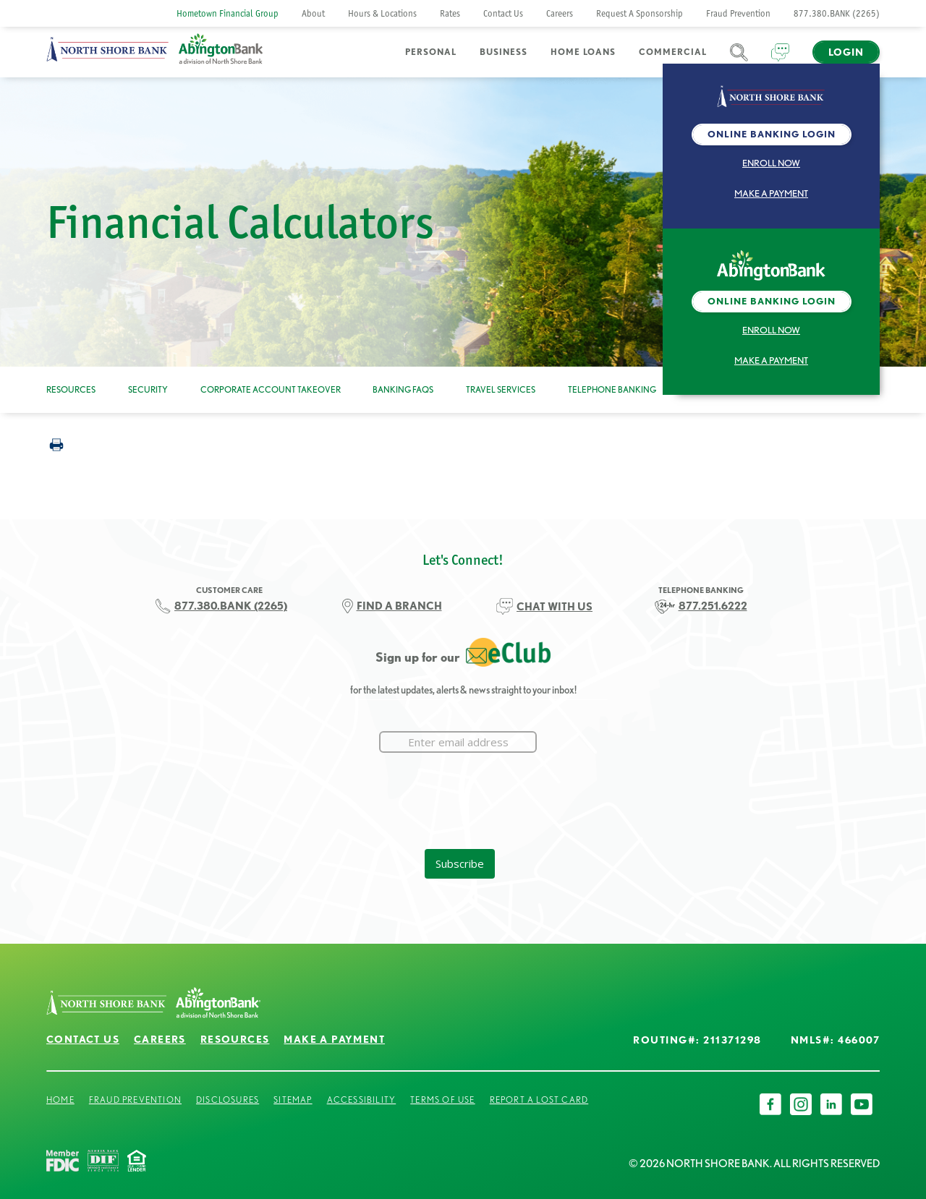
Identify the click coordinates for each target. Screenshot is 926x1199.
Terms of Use (442, 1099)
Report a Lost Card (539, 1099)
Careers (559, 13)
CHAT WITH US (554, 606)
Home (60, 1099)
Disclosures (227, 1099)
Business (503, 51)
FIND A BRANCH (399, 606)
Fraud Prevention (738, 13)
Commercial (673, 51)
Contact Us (503, 13)
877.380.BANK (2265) (837, 13)
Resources (70, 389)
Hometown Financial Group (228, 13)
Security (148, 389)
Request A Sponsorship (639, 13)
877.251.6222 (713, 606)
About (313, 13)
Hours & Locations (382, 13)
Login (846, 52)
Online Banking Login (772, 134)
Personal (430, 51)
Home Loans (583, 51)
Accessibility (361, 1099)
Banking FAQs (403, 389)
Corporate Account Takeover (270, 389)
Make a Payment (771, 193)
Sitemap (292, 1099)
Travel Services (500, 389)
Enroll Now (771, 163)
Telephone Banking (612, 389)
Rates (450, 13)
